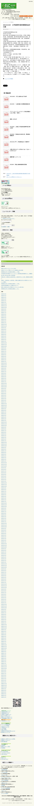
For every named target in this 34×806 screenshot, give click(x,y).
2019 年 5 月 (3, 433)
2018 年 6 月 (3, 452)
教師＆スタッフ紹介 (5, 746)
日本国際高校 (4, 769)
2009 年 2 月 (3, 641)
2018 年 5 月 (3, 454)
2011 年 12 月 (4, 584)
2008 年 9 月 (3, 649)
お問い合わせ (4, 754)
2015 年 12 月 (4, 503)
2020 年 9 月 (3, 408)
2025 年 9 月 (3, 309)
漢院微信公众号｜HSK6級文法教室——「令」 (10, 288)
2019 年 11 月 (4, 423)
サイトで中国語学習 (5, 724)
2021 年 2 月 (3, 400)
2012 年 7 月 (3, 572)
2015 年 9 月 (3, 508)
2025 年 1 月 (3, 322)
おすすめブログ (4, 759)
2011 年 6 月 (3, 594)
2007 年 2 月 (3, 681)
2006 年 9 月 (3, 688)
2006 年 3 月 (3, 697)
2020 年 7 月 (3, 411)
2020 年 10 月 (4, 406)
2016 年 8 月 (3, 489)
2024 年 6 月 (3, 332)
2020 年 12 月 (4, 403)
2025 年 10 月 (4, 307)
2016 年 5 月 (3, 494)
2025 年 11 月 (4, 305)
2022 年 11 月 (4, 364)
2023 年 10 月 (4, 346)
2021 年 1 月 (3, 401)
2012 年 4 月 (3, 577)
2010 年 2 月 (3, 621)
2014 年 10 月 (4, 526)
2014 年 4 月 (3, 536)
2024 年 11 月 (4, 325)
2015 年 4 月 (3, 516)
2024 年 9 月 (3, 327)
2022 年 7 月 (3, 371)
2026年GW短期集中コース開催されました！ (10, 285)
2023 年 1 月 (3, 361)
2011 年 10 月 (4, 587)
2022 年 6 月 (3, 373)
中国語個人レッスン (5, 720)
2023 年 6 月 (3, 352)
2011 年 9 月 (3, 589)
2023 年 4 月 (3, 356)
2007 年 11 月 (4, 666)
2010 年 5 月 (3, 616)
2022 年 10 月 (4, 366)
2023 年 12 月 (4, 342)
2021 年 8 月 (3, 390)
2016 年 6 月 (3, 492)
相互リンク (3, 757)
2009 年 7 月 (3, 632)
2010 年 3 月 (3, 619)
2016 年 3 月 (3, 497)
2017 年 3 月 (3, 477)
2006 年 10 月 (4, 686)
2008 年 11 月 (4, 646)
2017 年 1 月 (3, 481)
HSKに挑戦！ (4, 729)
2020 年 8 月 (3, 410)
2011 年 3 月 (3, 599)
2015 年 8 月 (3, 509)
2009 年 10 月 (4, 627)
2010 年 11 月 (4, 605)
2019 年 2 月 (3, 438)
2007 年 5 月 (3, 676)
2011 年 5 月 (3, 595)
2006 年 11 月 (4, 685)
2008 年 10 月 (4, 648)
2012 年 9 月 (3, 568)
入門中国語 (3, 728)
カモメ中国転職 (4, 780)
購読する (4, 261)
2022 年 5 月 (3, 374)
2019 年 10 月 (4, 425)
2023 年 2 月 (3, 359)
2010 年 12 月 (4, 604)
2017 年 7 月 (3, 471)
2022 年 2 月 (3, 379)
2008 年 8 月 (3, 651)
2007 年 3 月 (3, 680)
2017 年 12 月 (4, 462)
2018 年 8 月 (3, 449)
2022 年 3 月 (3, 378)
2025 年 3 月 (3, 319)
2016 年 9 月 (3, 487)
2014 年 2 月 (3, 540)
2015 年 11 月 (4, 504)
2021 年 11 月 (4, 384)
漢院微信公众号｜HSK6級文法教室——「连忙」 (10, 283)
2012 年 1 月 (3, 582)
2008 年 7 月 (3, 653)
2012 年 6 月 (3, 573)
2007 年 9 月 (3, 670)
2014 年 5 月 (3, 535)
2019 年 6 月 (3, 432)
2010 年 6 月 (3, 614)
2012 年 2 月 (3, 580)
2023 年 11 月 (4, 344)
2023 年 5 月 (3, 354)
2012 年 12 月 (4, 563)
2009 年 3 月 (3, 639)
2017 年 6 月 (3, 472)
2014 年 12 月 (4, 523)
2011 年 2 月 (3, 600)
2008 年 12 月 (4, 644)
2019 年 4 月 (3, 435)
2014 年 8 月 (3, 530)
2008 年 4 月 (3, 658)
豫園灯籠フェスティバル (15, 157)
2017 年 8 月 (3, 469)
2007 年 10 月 (4, 668)
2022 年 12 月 (4, 363)
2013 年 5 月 (3, 555)
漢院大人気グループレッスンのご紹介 (8, 268)
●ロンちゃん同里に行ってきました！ (14, 176)
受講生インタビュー (5, 740)
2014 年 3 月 (3, 538)
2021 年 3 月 (3, 398)
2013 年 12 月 (4, 543)
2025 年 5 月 (3, 315)
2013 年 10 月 (4, 546)
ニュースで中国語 (9, 78)
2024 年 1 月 (3, 341)
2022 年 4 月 (3, 376)
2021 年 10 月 (4, 386)
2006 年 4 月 (3, 695)
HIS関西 (3, 785)
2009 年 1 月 (3, 643)
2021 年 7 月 (3, 391)
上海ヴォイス (4, 782)
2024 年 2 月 (3, 339)
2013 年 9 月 (3, 548)
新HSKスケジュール (5, 732)
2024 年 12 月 (4, 324)
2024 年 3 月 (3, 337)
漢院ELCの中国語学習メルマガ (8, 731)
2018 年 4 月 (3, 455)
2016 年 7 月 (3, 491)
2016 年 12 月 (4, 482)
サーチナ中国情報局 (5, 788)
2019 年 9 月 (3, 427)
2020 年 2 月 (3, 420)
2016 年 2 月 (3, 499)
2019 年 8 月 (3, 428)
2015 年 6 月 (3, 513)
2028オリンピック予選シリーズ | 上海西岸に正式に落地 (12, 270)
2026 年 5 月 (3, 295)
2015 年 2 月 (3, 519)
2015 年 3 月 (3, 518)
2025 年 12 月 (4, 304)
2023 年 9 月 (3, 347)
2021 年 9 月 (3, 388)
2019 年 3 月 (3, 437)
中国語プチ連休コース (6, 714)
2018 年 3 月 (3, 457)
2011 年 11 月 (4, 585)
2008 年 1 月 (3, 663)
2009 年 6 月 (3, 634)
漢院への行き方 (13, 119)
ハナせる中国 (4, 772)
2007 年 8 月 (3, 671)
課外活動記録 (4, 741)
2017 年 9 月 (3, 467)
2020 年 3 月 (3, 418)
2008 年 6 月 (3, 654)
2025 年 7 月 (3, 312)
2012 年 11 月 (4, 565)
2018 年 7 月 (3, 450)
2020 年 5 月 (3, 415)
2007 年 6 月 (3, 675)
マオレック (3, 790)
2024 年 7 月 (3, 330)
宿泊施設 (3, 747)
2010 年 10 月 (4, 607)
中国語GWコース (5, 713)
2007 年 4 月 (3, 678)
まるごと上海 (4, 775)
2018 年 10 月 (4, 445)
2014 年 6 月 (3, 533)
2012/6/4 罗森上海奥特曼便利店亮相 (18, 164)
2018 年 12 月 (4, 442)
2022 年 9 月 (3, 368)
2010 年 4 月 (3, 617)
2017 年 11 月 (4, 464)
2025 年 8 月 (3, 310)
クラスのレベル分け (5, 752)
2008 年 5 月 (3, 656)
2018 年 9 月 (3, 447)
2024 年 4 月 (3, 336)
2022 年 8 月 (3, 369)
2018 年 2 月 (3, 459)
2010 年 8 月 (3, 611)
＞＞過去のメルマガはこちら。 (8, 218)
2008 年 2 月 (3, 661)
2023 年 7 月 (3, 351)
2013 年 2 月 (3, 560)
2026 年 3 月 (3, 298)
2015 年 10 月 (4, 506)
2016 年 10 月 (4, 486)
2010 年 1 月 (3, 622)
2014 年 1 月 (3, 541)
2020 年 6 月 (3, 413)
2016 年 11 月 (4, 484)
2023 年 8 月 (3, 349)
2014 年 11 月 (4, 524)
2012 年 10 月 (4, 567)
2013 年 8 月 (3, 550)
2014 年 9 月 (3, 528)
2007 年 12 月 (4, 664)
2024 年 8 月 (3, 329)
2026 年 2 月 (3, 300)
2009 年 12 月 (4, 624)
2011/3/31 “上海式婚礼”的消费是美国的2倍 (20, 104)
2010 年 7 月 (3, 612)
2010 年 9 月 (3, 609)
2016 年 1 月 (3, 501)
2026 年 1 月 (3, 302)
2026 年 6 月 (3, 293)
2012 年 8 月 (3, 570)
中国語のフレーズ (5, 727)
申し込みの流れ (4, 751)
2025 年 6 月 (3, 314)
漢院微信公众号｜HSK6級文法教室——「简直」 (10, 271)
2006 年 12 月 (4, 683)
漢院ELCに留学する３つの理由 (8, 738)
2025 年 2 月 (3, 320)
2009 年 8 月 (3, 631)
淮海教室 (3, 745)
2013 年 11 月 (4, 545)
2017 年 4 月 (3, 476)
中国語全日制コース (5, 711)
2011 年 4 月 (3, 597)
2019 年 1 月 (3, 440)
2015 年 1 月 (3, 521)
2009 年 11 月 (4, 626)
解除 (8, 226)
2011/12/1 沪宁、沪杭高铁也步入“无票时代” (20, 141)
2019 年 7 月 (3, 430)
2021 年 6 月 (3, 393)
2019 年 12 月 (4, 422)
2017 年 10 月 (4, 465)
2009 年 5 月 (3, 636)
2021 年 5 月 (3, 395)
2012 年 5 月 (3, 575)
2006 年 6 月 (3, 691)
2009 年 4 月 (3, 638)
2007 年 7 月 (3, 673)
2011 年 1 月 (3, 602)
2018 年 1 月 (3, 460)
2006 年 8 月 (3, 690)
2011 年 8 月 (3, 590)
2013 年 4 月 (3, 557)
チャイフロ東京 (4, 793)
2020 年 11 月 (4, 405)
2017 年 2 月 (3, 479)
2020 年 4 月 (3, 417)
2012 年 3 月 (3, 578)
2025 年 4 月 (3, 317)
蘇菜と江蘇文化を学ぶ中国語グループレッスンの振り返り (12, 287)
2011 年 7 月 (3, 592)
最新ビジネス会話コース (6, 717)
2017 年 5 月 (3, 474)
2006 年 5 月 (3, 693)
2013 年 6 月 (3, 553)
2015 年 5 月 (3, 514)
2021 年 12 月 (4, 383)
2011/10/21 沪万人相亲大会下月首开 (18, 96)
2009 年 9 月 (3, 629)
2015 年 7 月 (3, 511)
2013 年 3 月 (3, 558)
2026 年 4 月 (3, 297)
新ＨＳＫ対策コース (5, 715)
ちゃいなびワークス (5, 777)
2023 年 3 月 (3, 357)
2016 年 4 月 (3, 496)
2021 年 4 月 (3, 396)
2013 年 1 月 (3, 562)
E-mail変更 (3, 226)
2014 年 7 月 (3, 531)
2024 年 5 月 (3, 334)
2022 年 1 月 (3, 381)
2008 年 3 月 (3, 659)
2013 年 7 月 (3, 551)
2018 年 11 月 (4, 444)
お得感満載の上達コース (6, 718)
